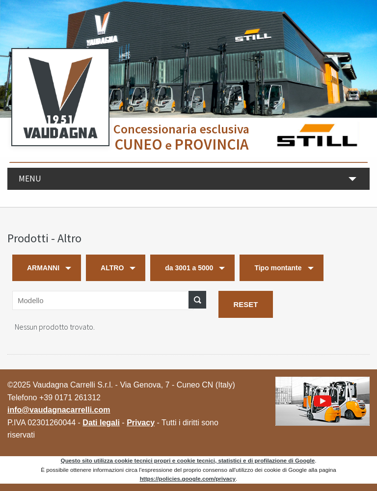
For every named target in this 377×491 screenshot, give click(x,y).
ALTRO (112, 268)
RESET (245, 304)
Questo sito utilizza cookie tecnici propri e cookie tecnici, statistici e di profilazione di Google (188, 460)
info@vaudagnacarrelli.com (58, 410)
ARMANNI (43, 268)
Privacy (141, 422)
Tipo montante (277, 268)
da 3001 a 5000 (189, 268)
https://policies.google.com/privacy (188, 478)
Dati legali (101, 422)
